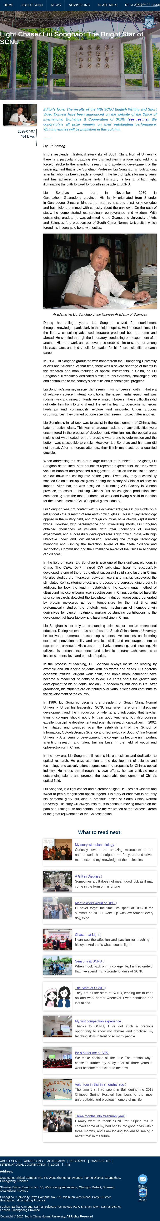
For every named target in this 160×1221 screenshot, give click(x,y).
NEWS (56, 5)
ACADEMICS (107, 5)
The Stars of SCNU (90, 988)
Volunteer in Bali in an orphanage (100, 1084)
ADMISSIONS (79, 5)
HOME (9, 5)
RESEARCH (134, 5)
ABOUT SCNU (32, 5)
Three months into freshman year (100, 1116)
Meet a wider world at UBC (96, 903)
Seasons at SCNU (89, 961)
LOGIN (55, 1164)
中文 (68, 1164)
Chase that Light (88, 934)
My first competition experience (99, 1021)
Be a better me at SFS (92, 1053)
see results (138, 119)
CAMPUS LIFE (101, 1161)
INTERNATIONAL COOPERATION (23, 1164)
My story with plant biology (95, 845)
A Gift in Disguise (88, 876)
